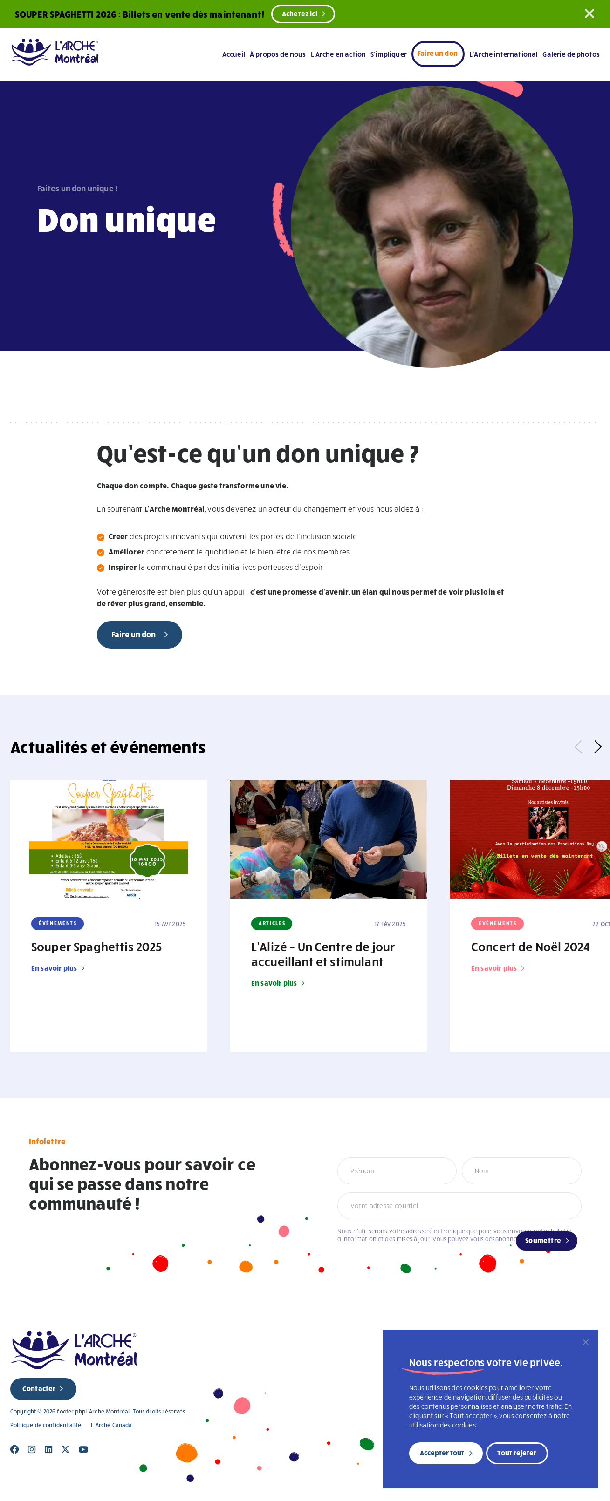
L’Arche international (503, 54)
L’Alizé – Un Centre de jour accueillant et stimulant (323, 953)
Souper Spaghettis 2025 (96, 946)
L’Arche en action (338, 54)
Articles (272, 923)
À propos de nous (278, 54)
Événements (58, 923)
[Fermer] (586, 1342)
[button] (589, 13)
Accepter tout (442, 1452)
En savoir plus (54, 968)
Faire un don (438, 53)
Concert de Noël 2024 (530, 946)
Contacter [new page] (38, 1388)
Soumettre (543, 1240)
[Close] (14, 1449)
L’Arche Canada (111, 1424)
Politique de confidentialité (45, 1424)
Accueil (233, 54)
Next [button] (595, 746)
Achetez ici (299, 13)
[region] (490, 1409)
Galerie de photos (571, 54)
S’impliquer (388, 54)
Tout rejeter (516, 1452)
